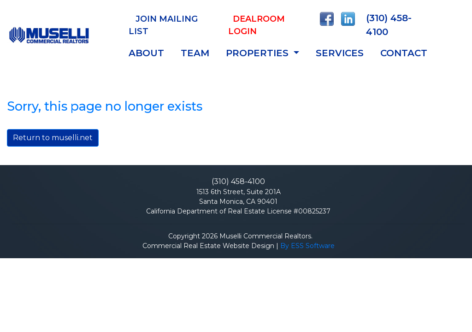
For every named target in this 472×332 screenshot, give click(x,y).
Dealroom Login (256, 25)
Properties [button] (258, 53)
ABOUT (146, 53)
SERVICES (340, 53)
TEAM (195, 53)
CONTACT (403, 53)
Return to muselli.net (53, 137)
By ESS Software (307, 246)
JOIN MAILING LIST (163, 25)
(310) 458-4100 (389, 24)
